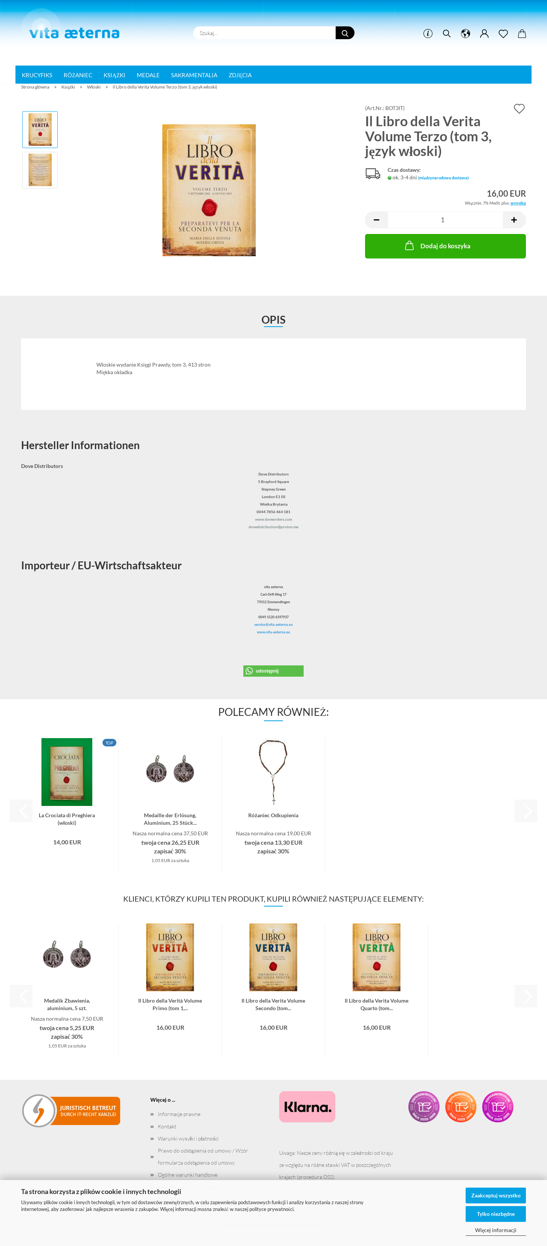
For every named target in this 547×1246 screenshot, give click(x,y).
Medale (148, 75)
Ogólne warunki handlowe (187, 1174)
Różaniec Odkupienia (273, 815)
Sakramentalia (194, 75)
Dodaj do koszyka (437, 245)
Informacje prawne (179, 1114)
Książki (114, 75)
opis (273, 319)
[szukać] (446, 34)
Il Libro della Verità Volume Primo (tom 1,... (170, 1003)
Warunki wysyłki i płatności (188, 1138)
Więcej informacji (495, 1230)
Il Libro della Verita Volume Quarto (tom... (376, 1003)
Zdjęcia (240, 75)
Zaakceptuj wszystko (496, 1195)
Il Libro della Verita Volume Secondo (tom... (273, 1003)
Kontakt (167, 1126)
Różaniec (78, 75)
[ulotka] (503, 34)
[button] (465, 34)
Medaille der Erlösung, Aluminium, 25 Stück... (170, 818)
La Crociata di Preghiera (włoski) (67, 818)
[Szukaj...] (345, 32)
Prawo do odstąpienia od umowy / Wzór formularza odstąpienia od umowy (203, 1156)
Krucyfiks (37, 75)
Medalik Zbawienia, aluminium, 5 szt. (67, 1003)
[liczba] (445, 219)
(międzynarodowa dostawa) (443, 177)
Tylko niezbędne (496, 1214)
